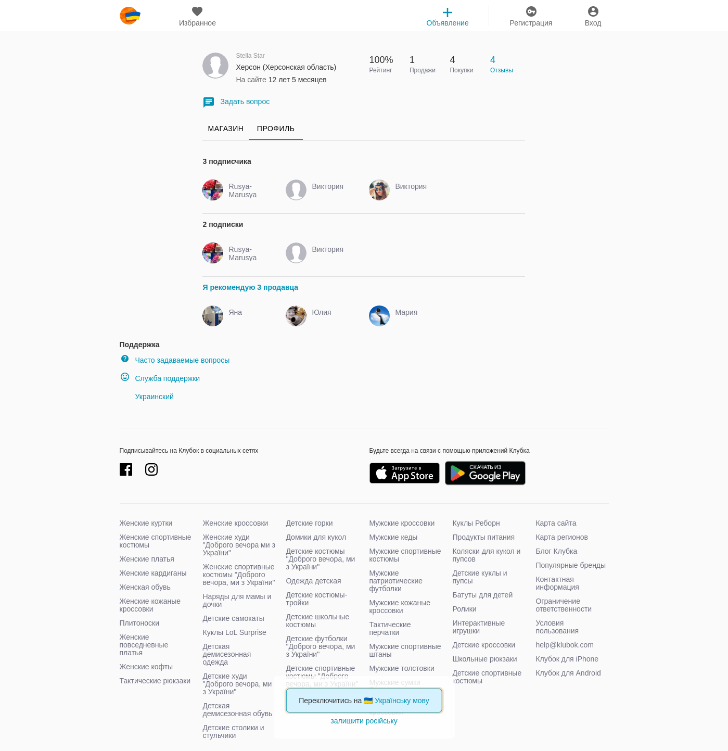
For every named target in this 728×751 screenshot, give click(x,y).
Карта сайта (555, 523)
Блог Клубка (556, 551)
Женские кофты (146, 667)
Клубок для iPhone (566, 659)
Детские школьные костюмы (317, 621)
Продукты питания (483, 537)
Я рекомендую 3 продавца (250, 287)
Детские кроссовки (483, 645)
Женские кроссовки (235, 523)
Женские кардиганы (153, 573)
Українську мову (402, 700)
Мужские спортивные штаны (405, 650)
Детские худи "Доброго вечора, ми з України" (237, 684)
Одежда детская (313, 581)
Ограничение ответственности (563, 605)
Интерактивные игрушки (478, 627)
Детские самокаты (233, 618)
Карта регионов (561, 537)
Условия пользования (557, 627)
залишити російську (363, 721)
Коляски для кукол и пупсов (486, 555)
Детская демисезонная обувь (237, 710)
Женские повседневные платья (144, 645)
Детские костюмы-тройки (316, 599)
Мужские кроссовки (402, 523)
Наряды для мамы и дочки (236, 600)
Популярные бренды (570, 565)
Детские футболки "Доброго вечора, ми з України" (320, 646)
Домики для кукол (316, 537)
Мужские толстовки (401, 668)
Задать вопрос (236, 102)
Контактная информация (557, 583)
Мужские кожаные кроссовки (399, 607)
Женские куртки (146, 523)
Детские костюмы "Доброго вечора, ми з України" (320, 559)
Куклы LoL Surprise (234, 632)
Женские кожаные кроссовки (150, 605)
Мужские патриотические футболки (396, 581)
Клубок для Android (568, 673)
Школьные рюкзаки (484, 659)
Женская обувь (145, 587)
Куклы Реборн (476, 523)
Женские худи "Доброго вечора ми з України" (238, 545)
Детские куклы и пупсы (479, 577)
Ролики (464, 609)
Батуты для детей (482, 595)
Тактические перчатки (390, 628)
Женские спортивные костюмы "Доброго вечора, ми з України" (238, 575)
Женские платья (147, 559)
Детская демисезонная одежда (226, 654)
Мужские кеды (393, 537)
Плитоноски (140, 623)
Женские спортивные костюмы (155, 541)
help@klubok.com (564, 645)
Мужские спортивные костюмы (405, 555)
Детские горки (309, 523)
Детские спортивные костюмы (486, 677)
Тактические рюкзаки (155, 681)
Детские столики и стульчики (233, 731)
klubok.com (130, 15)
